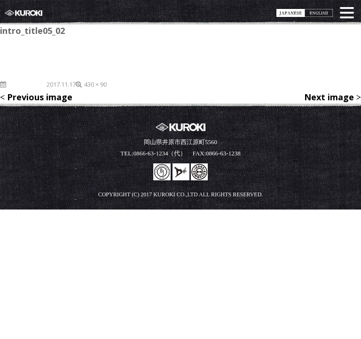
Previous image (39, 97)
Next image (329, 97)
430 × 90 (95, 84)
